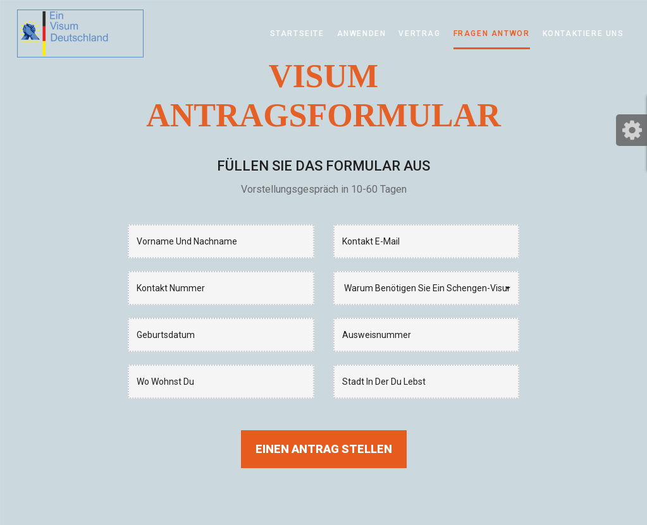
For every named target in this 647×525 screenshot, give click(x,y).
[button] (426, 288)
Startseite (297, 33)
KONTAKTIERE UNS (583, 33)
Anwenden (361, 33)
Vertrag (419, 33)
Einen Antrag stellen (324, 449)
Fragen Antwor (491, 33)
